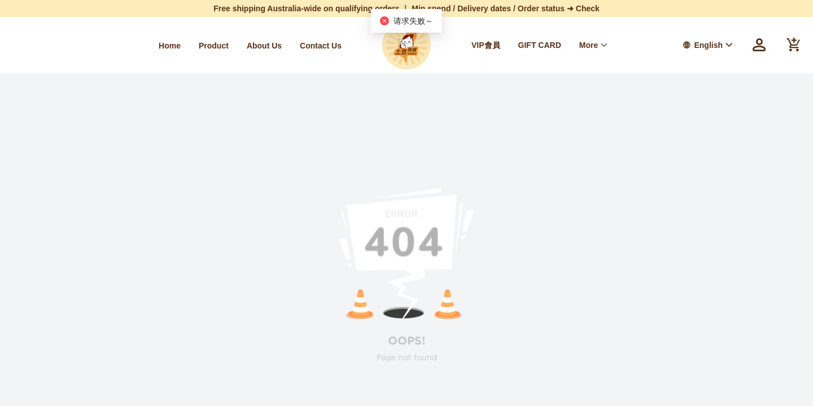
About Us (264, 45)
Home (170, 45)
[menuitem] (170, 45)
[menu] (181, 45)
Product (214, 45)
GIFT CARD (539, 45)
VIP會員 (485, 45)
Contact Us (321, 45)
